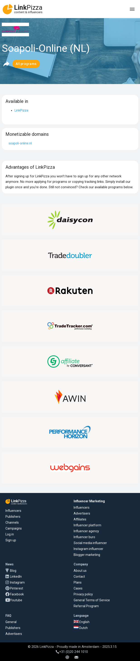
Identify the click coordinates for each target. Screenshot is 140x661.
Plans (78, 582)
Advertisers (82, 513)
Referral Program (86, 606)
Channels (12, 522)
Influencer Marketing (89, 501)
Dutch (81, 628)
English (81, 622)
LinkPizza (21, 110)
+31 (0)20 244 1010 (72, 652)
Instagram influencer (88, 549)
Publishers (12, 516)
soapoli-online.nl (20, 143)
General (11, 622)
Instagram (17, 582)
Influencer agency (86, 531)
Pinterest (16, 588)
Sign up (10, 540)
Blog (13, 570)
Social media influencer (90, 543)
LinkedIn (16, 576)
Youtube (16, 600)
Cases (78, 588)
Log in (9, 534)
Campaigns (13, 528)
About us (80, 570)
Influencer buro (84, 537)
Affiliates (80, 519)
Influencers (13, 510)
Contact (79, 576)
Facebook (17, 594)
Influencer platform (87, 525)
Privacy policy (83, 594)
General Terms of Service (92, 600)
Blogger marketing (87, 555)
